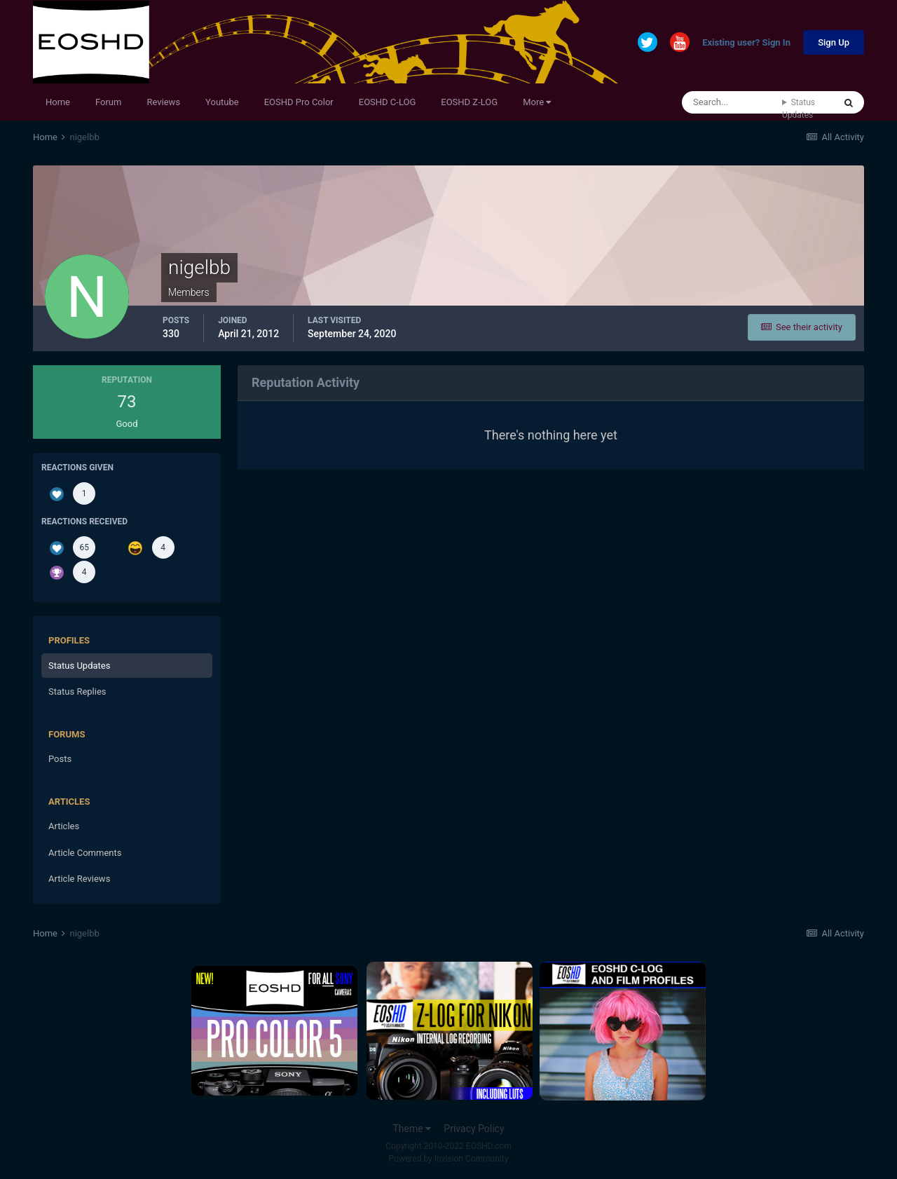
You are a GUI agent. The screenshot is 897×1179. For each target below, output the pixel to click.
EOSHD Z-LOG (469, 102)
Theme (411, 1128)
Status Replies (77, 691)
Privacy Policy (474, 1128)
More (537, 102)
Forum (108, 102)
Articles (63, 826)
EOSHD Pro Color (299, 102)
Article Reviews (79, 878)
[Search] (732, 102)
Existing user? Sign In (746, 43)
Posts (59, 759)
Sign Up (833, 42)
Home (58, 102)
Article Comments (84, 852)
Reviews (163, 102)
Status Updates (798, 108)
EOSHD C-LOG (387, 102)
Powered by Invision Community (449, 1159)
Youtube (222, 102)
